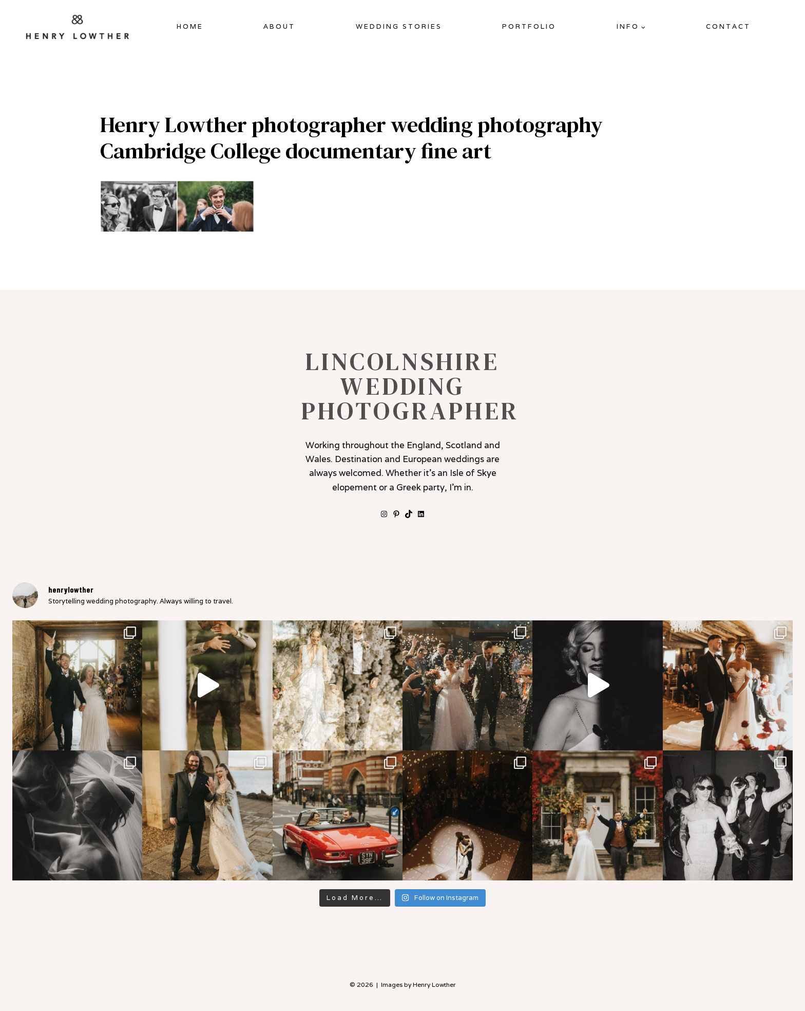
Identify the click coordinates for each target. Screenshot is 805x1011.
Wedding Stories (399, 26)
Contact (728, 26)
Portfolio (529, 26)
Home (190, 26)
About (279, 26)
